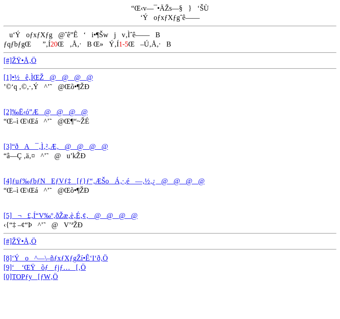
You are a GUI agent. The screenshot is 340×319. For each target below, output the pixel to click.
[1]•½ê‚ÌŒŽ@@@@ (48, 77)
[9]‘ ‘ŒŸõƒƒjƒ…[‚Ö (45, 267)
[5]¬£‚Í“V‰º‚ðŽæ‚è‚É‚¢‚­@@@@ (71, 215)
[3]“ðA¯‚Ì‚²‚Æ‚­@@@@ (56, 146)
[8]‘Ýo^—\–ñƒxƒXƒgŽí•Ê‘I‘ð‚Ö (56, 258)
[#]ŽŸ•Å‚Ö (20, 60)
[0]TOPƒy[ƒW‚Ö (31, 276)
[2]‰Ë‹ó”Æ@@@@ (46, 112)
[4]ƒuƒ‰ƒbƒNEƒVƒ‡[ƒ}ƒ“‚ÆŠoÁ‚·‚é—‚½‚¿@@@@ (104, 181)
